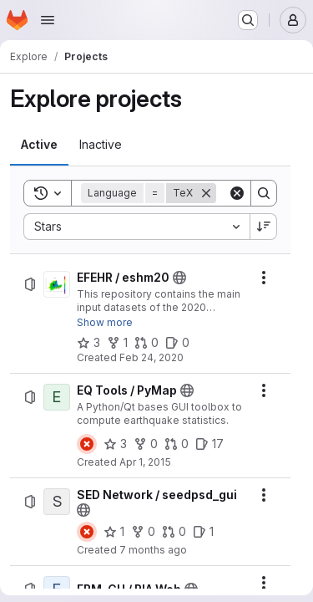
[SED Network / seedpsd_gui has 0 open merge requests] (174, 531)
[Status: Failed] (87, 444)
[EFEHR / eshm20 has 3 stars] (88, 342)
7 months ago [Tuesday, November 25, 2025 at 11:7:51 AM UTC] (153, 549)
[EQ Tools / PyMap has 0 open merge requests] (176, 444)
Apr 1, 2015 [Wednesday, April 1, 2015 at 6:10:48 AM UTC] (145, 462)
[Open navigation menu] (47, 20)
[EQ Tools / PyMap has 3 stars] (115, 444)
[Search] (263, 193)
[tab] (39, 145)
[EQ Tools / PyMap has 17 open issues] (209, 444)
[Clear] (237, 193)
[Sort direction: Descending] (263, 226)
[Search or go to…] (248, 20)
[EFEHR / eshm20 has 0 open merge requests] (146, 342)
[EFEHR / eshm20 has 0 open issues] (177, 342)
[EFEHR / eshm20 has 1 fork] (117, 342)
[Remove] (206, 193)
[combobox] (136, 226)
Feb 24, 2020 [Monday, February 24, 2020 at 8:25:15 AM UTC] (151, 357)
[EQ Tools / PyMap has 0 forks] (146, 444)
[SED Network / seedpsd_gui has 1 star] (113, 531)
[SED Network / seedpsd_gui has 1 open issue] (203, 531)
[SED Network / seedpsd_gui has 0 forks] (143, 531)
